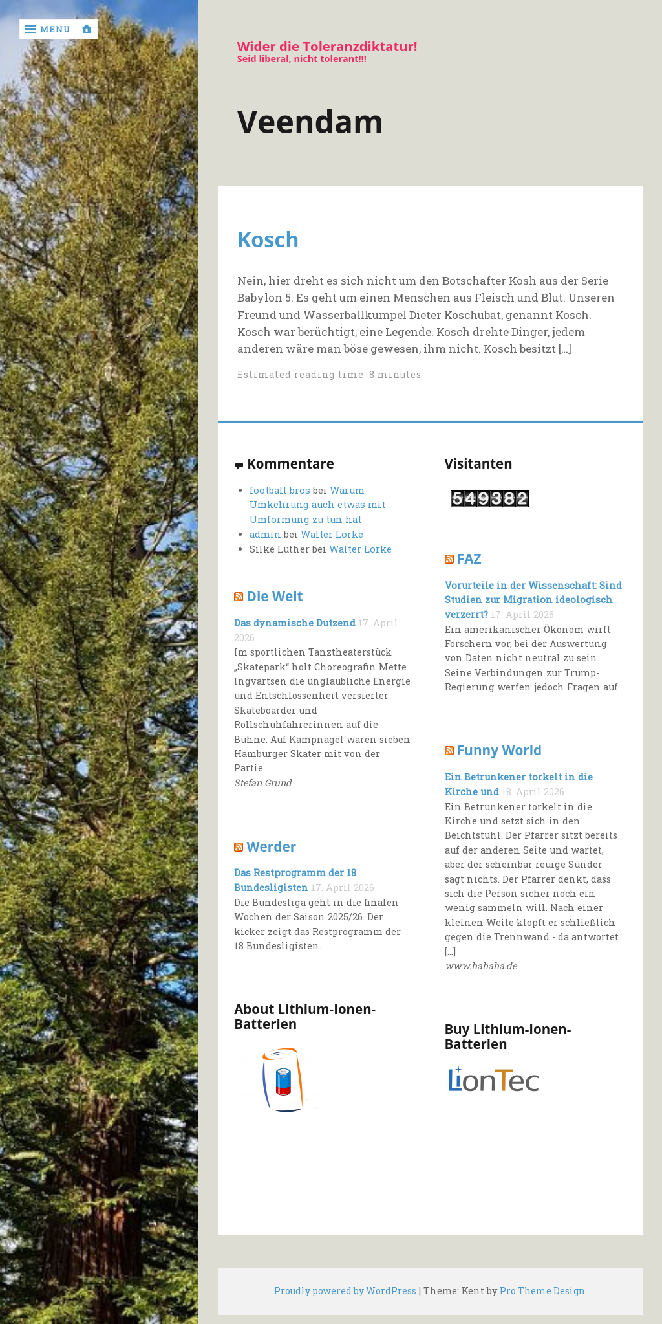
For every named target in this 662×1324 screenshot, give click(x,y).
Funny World (499, 750)
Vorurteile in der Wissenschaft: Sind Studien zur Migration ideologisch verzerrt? (532, 599)
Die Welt (275, 596)
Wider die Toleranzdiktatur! (330, 47)
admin (265, 534)
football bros (279, 491)
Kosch (271, 239)
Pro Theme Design (544, 1291)
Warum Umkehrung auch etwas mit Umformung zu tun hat (317, 505)
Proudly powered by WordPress (343, 1291)
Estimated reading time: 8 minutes (331, 374)
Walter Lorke (332, 534)
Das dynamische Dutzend (293, 623)
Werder (271, 846)
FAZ (469, 558)
